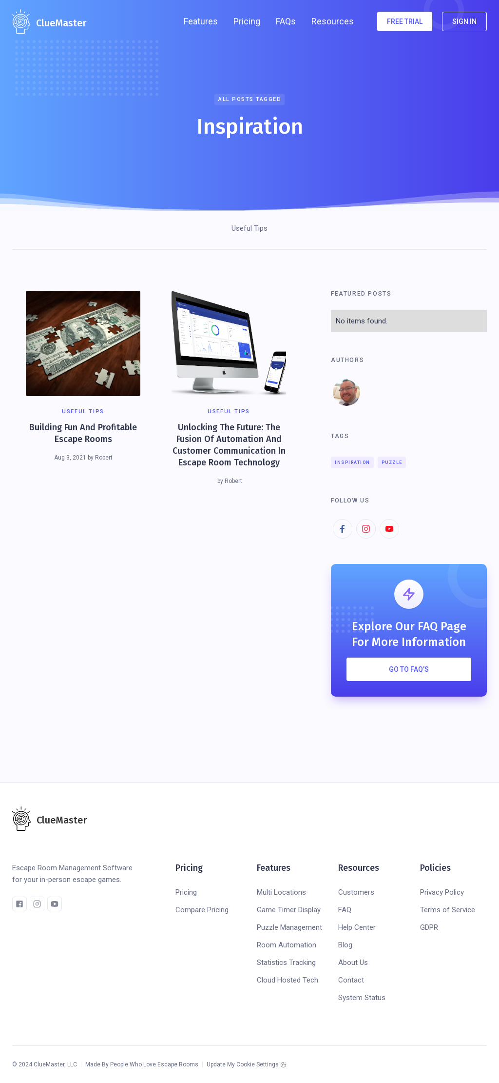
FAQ (344, 909)
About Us (353, 962)
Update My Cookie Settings (243, 1064)
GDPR (429, 927)
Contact (351, 980)
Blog (345, 945)
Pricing (246, 21)
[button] (201, 21)
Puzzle (392, 462)
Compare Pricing (202, 909)
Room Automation (286, 945)
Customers (356, 892)
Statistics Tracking (286, 962)
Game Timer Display (289, 909)
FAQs (286, 21)
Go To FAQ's (409, 669)
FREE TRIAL (404, 21)
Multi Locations (281, 892)
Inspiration (352, 462)
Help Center (357, 927)
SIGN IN (464, 21)
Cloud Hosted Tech (287, 980)
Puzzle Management (289, 927)
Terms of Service (447, 909)
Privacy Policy (442, 892)
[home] (49, 21)
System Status (361, 997)
